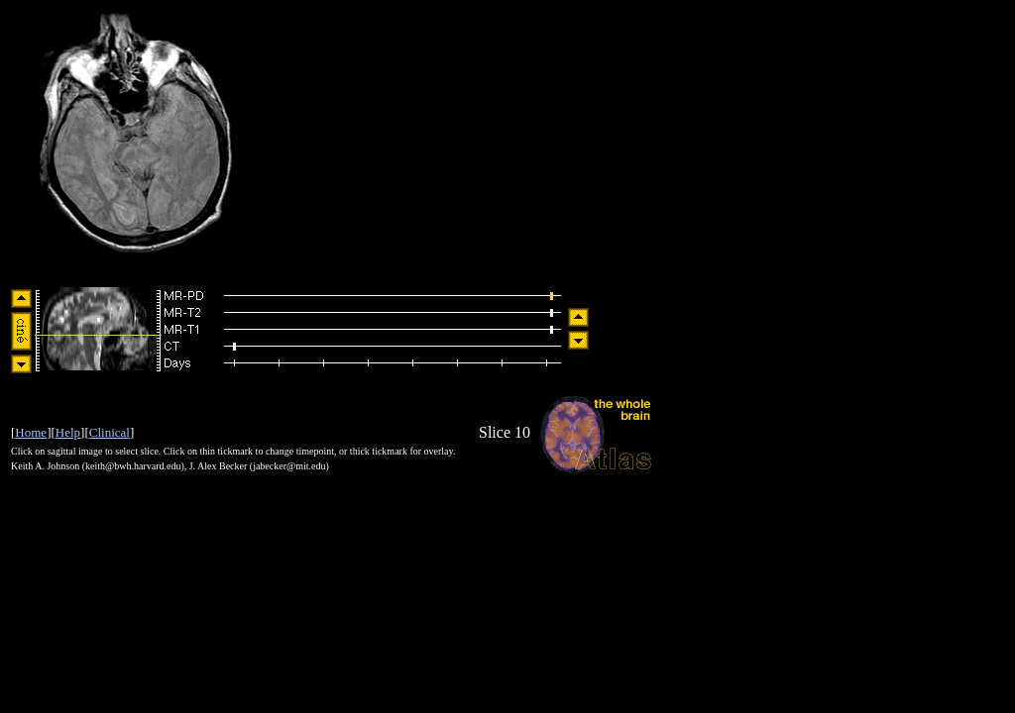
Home (31, 432)
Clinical (109, 432)
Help (68, 432)
